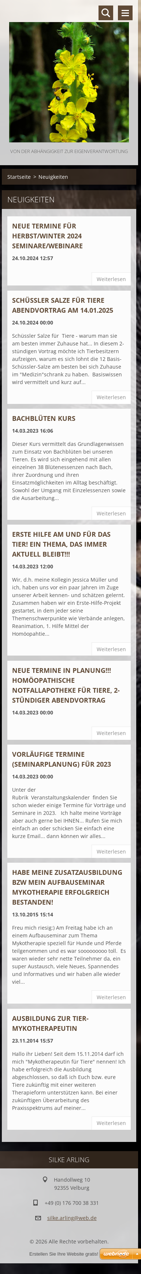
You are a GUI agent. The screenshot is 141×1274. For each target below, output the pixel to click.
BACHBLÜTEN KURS (43, 418)
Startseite (19, 176)
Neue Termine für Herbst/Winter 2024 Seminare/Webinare (47, 235)
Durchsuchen (106, 13)
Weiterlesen (111, 279)
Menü (125, 13)
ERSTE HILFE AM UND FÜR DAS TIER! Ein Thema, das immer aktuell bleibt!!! (61, 544)
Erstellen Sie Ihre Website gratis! (63, 1254)
